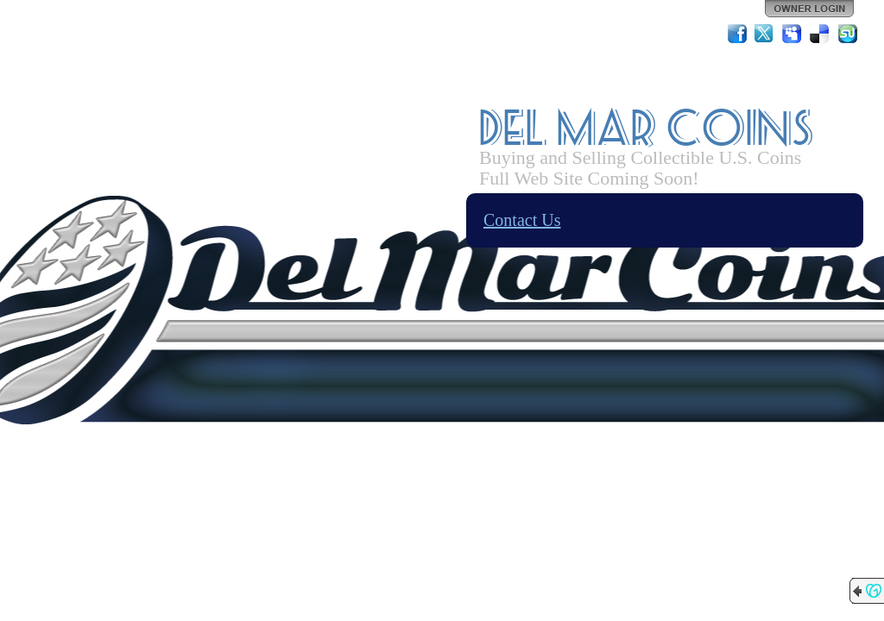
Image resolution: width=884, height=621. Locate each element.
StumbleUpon (848, 34)
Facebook (737, 34)
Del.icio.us (820, 34)
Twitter (765, 34)
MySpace (792, 34)
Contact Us (521, 219)
